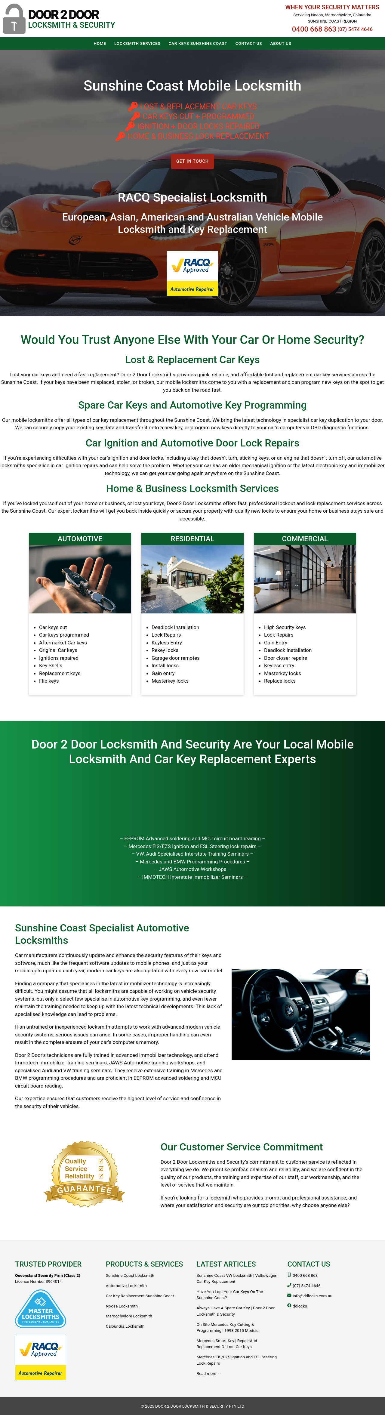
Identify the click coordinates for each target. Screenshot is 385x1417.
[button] (59, 19)
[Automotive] (80, 616)
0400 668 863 (314, 29)
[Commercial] (305, 616)
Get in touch (192, 162)
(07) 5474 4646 (355, 29)
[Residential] (192, 616)
